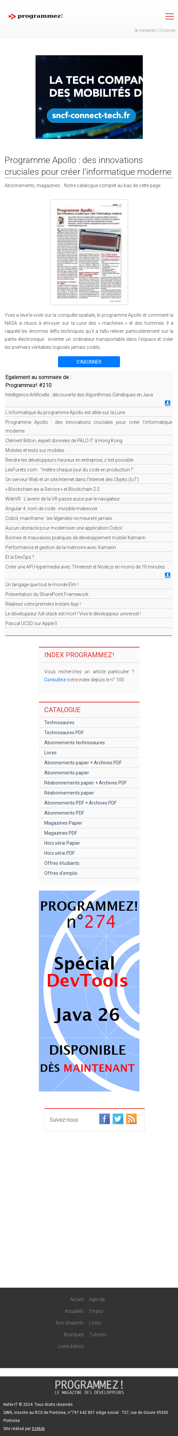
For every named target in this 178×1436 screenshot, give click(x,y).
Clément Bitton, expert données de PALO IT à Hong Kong (63, 440)
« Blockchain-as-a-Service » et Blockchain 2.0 (52, 489)
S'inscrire (167, 30)
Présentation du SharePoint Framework (46, 594)
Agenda (97, 1299)
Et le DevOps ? (19, 557)
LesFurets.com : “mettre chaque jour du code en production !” (69, 469)
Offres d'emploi (60, 873)
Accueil (77, 1299)
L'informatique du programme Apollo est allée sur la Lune (65, 412)
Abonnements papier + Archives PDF (83, 762)
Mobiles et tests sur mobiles (34, 450)
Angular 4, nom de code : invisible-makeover (51, 508)
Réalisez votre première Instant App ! (43, 604)
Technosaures (59, 722)
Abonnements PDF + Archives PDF (80, 803)
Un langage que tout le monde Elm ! (41, 584)
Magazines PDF (60, 833)
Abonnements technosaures (74, 742)
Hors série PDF (59, 853)
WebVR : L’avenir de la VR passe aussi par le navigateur (62, 499)
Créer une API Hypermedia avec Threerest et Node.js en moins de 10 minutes (85, 567)
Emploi (96, 1311)
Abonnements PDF (64, 813)
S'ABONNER (89, 362)
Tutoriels (98, 1334)
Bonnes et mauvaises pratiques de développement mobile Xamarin (75, 537)
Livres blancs (71, 1346)
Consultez (55, 679)
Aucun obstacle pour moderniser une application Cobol (63, 528)
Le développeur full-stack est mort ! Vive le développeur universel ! (73, 613)
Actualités (74, 1311)
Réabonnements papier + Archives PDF (85, 782)
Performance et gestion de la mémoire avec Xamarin (60, 547)
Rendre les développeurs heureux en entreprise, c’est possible (69, 460)
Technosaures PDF (64, 732)
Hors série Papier (62, 843)
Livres (50, 752)
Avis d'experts (70, 1323)
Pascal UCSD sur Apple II (31, 623)
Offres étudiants (61, 863)
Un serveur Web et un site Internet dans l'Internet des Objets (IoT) (72, 479)
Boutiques (74, 1334)
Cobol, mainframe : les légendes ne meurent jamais (58, 518)
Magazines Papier (63, 823)
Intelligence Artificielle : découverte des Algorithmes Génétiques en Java (79, 394)
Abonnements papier (66, 772)
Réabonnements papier (69, 793)
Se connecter (145, 30)
